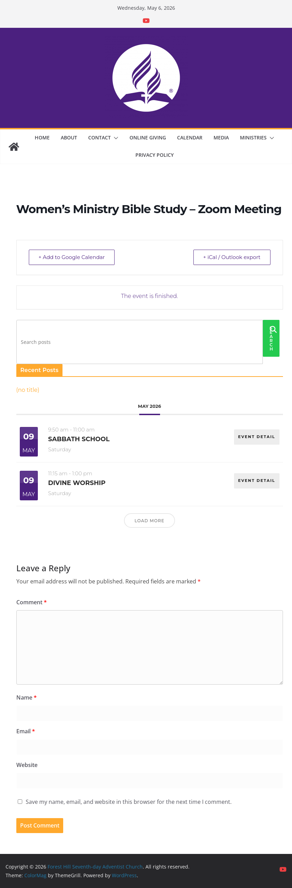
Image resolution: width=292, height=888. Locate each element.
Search (272, 338)
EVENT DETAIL (256, 436)
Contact (99, 137)
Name (26, 697)
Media (221, 137)
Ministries (253, 137)
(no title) (28, 390)
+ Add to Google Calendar (72, 257)
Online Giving (148, 137)
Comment (31, 602)
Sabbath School (79, 439)
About (69, 137)
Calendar (189, 137)
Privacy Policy (154, 155)
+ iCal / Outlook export (231, 257)
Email (25, 731)
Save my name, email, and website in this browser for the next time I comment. (129, 802)
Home (42, 137)
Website (26, 765)
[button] (114, 138)
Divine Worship (77, 483)
